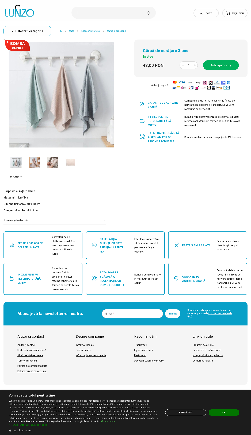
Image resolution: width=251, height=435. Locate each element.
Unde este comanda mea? (31, 350)
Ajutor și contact (26, 345)
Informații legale (85, 345)
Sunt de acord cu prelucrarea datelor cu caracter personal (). (209, 313)
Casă (71, 31)
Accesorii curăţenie (90, 31)
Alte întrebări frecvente (30, 355)
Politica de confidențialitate (32, 365)
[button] (84, 424)
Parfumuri (140, 355)
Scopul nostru (83, 350)
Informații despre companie (91, 355)
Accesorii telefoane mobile (149, 360)
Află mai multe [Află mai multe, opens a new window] (108, 421)
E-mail (109, 313)
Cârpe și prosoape (116, 31)
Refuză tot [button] (185, 412)
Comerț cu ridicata (203, 360)
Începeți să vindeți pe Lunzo (208, 355)
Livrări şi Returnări (54, 220)
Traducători (140, 345)
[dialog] (125, 412)
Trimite (173, 313)
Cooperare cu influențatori (207, 350)
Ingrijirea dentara (143, 350)
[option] (16, 162)
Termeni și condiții (27, 360)
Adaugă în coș (221, 65)
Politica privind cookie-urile (32, 371)
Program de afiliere (203, 345)
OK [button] (224, 412)
